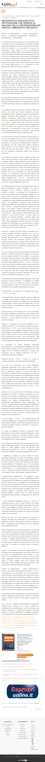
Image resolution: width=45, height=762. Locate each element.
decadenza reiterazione (10, 17)
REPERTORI (20, 649)
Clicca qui (36, 703)
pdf (18, 647)
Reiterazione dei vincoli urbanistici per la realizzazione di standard (17, 664)
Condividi (39, 709)
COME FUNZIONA (22, 732)
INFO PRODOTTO (21, 657)
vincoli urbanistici (36, 16)
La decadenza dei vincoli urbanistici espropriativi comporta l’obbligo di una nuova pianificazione (20, 675)
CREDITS (22, 758)
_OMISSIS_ (34, 60)
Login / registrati (38, 1)
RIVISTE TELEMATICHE (8, 724)
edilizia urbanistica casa (23, 16)
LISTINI (7, 734)
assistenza (29, 1)
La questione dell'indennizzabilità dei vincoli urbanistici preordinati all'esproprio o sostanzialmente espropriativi (20, 670)
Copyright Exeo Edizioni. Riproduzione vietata (14, 707)
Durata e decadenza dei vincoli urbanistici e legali (13, 666)
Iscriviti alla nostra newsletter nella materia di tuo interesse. (18, 703)
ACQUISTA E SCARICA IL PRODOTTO (23, 655)
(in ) (23, 637)
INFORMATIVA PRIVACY (22, 738)
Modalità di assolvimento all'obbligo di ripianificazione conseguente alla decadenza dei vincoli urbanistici (23, 679)
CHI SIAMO (22, 724)
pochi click (28, 640)
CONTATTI (22, 726)
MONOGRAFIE (8, 728)
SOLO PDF (22, 728)
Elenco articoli (10, 16)
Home (3, 16)
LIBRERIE (22, 730)
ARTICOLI (8, 726)
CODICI (7, 732)
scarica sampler (21, 659)
